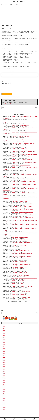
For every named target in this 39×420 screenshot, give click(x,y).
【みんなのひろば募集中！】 (25, 156)
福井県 (4, 360)
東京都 (4, 348)
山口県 (4, 387)
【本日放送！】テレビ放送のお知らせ (27, 178)
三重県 (4, 367)
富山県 (4, 357)
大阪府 (4, 373)
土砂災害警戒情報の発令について (25, 259)
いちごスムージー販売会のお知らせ (26, 159)
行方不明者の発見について (25, 297)
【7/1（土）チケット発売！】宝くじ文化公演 (28, 154)
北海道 (4, 326)
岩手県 (4, 330)
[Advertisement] (19, 15)
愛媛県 (4, 393)
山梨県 (4, 351)
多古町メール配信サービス (8, 103)
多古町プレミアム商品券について (26, 146)
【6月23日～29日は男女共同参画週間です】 (28, 162)
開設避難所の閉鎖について (24, 239)
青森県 (4, 328)
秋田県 (4, 333)
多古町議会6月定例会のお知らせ (25, 250)
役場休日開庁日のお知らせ (25, 165)
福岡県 (4, 396)
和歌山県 (4, 378)
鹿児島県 (4, 407)
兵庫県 (4, 375)
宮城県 (4, 331)
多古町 (9, 28)
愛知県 (4, 366)
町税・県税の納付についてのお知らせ (27, 280)
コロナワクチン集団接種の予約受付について (27, 143)
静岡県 (4, 364)
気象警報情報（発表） (23, 267)
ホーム (5, 419)
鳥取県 (4, 380)
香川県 (4, 391)
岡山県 (4, 384)
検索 (36, 107)
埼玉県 (4, 344)
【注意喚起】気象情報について (25, 264)
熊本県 (4, 402)
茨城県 (4, 339)
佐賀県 (4, 398)
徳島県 (4, 389)
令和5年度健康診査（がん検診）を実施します (28, 278)
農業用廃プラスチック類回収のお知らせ (27, 151)
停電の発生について (23, 201)
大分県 (4, 404)
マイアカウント (24, 419)
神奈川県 (4, 349)
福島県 (4, 337)
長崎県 (4, 400)
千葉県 (13, 116)
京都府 (4, 371)
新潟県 (4, 355)
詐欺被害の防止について (24, 125)
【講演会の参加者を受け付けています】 (27, 181)
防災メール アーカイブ (19, 1)
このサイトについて (34, 419)
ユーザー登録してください (15, 96)
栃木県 (4, 340)
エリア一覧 (14, 419)
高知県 (4, 395)
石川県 (4, 358)
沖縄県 (4, 409)
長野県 (4, 353)
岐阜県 (4, 362)
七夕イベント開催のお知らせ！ (25, 136)
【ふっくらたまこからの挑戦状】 (25, 203)
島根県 (4, 382)
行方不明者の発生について (25, 299)
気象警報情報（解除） (23, 237)
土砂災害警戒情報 (22, 245)
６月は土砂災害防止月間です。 (25, 275)
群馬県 (4, 342)
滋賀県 (4, 369)
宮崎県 (4, 405)
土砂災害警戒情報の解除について (25, 242)
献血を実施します (23, 148)
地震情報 (21, 172)
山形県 (4, 335)
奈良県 (4, 376)
